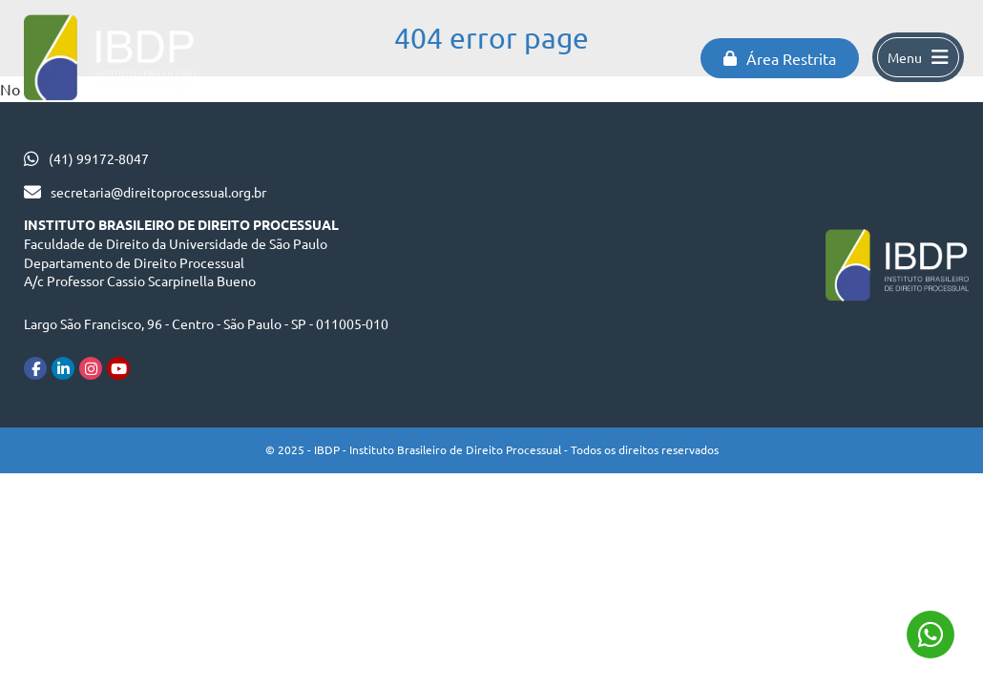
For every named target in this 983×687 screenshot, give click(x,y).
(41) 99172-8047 (99, 158)
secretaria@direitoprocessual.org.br (158, 191)
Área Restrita (779, 58)
